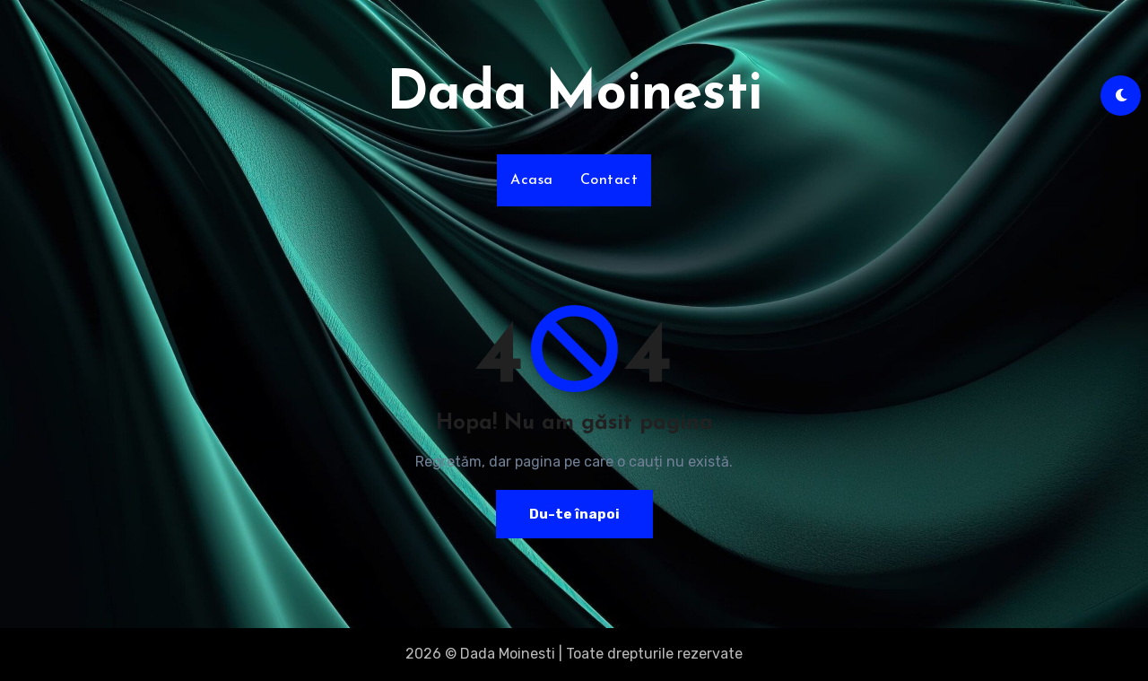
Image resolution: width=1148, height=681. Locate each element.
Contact (609, 180)
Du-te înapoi (574, 513)
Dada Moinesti (574, 95)
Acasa (531, 180)
